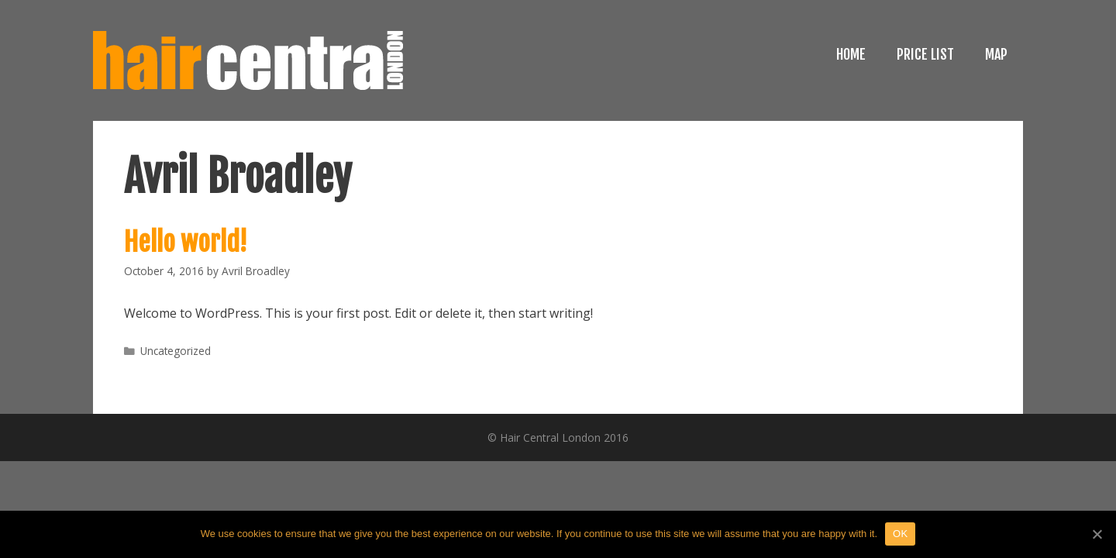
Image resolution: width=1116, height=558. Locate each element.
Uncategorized (175, 350)
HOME (851, 54)
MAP (996, 54)
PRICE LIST (925, 54)
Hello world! (185, 242)
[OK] (1096, 534)
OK (900, 533)
